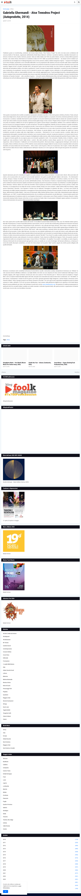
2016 (40, 858)
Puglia (4, 801)
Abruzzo (5, 758)
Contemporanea (7, 649)
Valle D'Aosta (6, 826)
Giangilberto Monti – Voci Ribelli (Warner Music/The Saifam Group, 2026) (14, 363)
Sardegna (5, 810)
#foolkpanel (6, 636)
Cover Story (6, 655)
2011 (40, 842)
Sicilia (4, 813)
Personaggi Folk (7, 688)
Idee (4, 667)
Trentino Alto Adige (8, 819)
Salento (5, 807)
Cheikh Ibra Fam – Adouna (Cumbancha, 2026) (40, 363)
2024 (40, 882)
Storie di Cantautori (8, 701)
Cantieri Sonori (7, 645)
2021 (40, 873)
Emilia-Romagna (7, 774)
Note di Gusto (6, 685)
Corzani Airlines (7, 652)
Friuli (4, 777)
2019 (40, 867)
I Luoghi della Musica (8, 664)
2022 (40, 876)
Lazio (4, 780)
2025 (40, 885)
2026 (40, 888)
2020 (40, 870)
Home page (6, 9)
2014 (40, 852)
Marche (5, 789)
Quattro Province (7, 804)
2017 (40, 861)
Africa (12, 9)
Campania (6, 767)
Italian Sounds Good (8, 670)
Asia (4, 732)
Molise (4, 792)
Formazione (6, 661)
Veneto (5, 829)
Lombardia (6, 786)
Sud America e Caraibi (9, 748)
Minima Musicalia (7, 679)
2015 (40, 855)
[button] (2, 2)
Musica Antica (7, 682)
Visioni (5, 719)
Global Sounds (7, 739)
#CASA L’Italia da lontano (10, 633)
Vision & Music (7, 716)
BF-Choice (5, 642)
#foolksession (6, 639)
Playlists (5, 691)
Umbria (5, 823)
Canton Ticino (6, 771)
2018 (40, 864)
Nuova (4, 372)
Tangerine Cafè (7, 713)
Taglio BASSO (6, 710)
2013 (40, 849)
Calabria (5, 764)
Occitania (5, 795)
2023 (40, 879)
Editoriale (5, 658)
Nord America (6, 742)
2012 (40, 845)
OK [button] (5, 891)
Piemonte (5, 798)
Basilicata (5, 761)
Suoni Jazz (6, 707)
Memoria (5, 676)
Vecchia (77, 372)
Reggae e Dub (6, 697)
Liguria (5, 783)
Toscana (5, 816)
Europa (5, 736)
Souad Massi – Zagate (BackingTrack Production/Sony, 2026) (64, 363)
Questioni (5, 694)
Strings (5, 704)
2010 (40, 839)
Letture (5, 673)
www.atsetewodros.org (49, 284)
